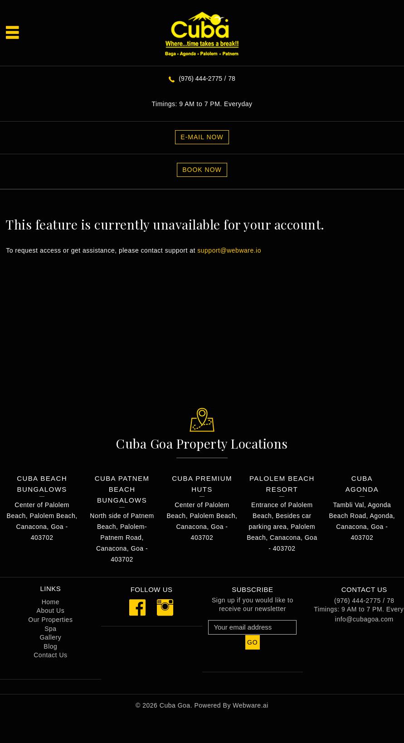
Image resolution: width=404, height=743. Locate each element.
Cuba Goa (175, 705)
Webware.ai (250, 705)
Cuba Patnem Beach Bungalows (122, 489)
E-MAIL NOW (201, 137)
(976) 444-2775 (200, 78)
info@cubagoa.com (364, 619)
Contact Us (50, 655)
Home (50, 602)
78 (231, 78)
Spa (50, 628)
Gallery (50, 637)
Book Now (202, 169)
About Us (51, 610)
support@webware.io (229, 250)
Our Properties (50, 619)
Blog (50, 646)
